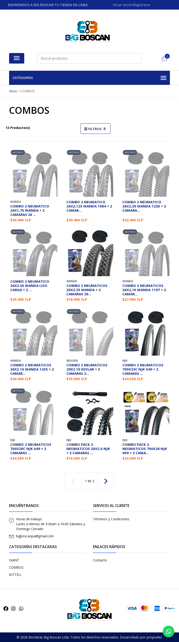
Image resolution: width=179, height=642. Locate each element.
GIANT (14, 560)
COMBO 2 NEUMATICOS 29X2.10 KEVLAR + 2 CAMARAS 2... (86, 369)
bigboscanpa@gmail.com (35, 536)
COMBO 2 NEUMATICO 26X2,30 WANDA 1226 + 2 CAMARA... (144, 206)
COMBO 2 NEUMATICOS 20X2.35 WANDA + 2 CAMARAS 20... (86, 289)
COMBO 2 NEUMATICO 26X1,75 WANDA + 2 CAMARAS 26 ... (29, 210)
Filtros (95, 128)
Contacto (100, 560)
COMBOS (16, 567)
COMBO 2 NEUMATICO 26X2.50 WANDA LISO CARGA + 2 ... (29, 285)
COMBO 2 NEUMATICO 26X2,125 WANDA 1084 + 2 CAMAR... (89, 206)
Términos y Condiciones (111, 519)
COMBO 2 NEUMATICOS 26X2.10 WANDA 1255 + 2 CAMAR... (32, 369)
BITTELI (15, 574)
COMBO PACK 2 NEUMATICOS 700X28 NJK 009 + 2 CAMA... (144, 448)
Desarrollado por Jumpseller (141, 637)
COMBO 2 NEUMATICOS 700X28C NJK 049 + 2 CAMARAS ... (30, 448)
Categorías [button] (89, 78)
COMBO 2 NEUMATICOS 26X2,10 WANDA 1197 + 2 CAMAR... (144, 289)
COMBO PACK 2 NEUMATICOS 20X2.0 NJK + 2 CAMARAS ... (88, 448)
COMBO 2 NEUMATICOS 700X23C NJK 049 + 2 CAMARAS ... (142, 369)
